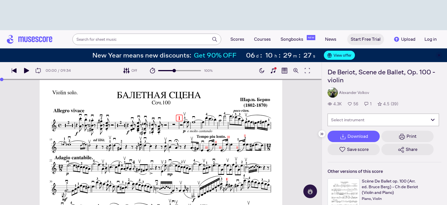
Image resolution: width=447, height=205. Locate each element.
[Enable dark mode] (261, 70)
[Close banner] (439, 55)
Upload (404, 39)
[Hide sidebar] (321, 133)
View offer (339, 55)
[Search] (214, 39)
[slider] (174, 70)
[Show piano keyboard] (273, 70)
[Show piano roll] (284, 70)
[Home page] (29, 39)
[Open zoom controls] (296, 70)
